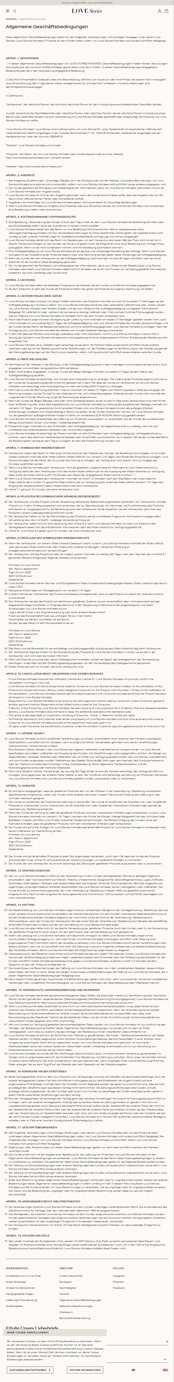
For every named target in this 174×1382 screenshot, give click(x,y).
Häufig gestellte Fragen (20, 1288)
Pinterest (118, 1276)
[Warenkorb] (166, 5)
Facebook (119, 1282)
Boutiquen (65, 1276)
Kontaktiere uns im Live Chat (23, 1270)
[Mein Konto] (159, 5)
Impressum (66, 1306)
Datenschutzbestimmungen (76, 1300)
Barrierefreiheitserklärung (74, 1312)
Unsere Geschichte (70, 1270)
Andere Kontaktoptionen (20, 1282)
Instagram (119, 1270)
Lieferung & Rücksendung (21, 1294)
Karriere (64, 1288)
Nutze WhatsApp (16, 1276)
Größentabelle (14, 1300)
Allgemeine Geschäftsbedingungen (80, 1294)
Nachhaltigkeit (67, 1282)
